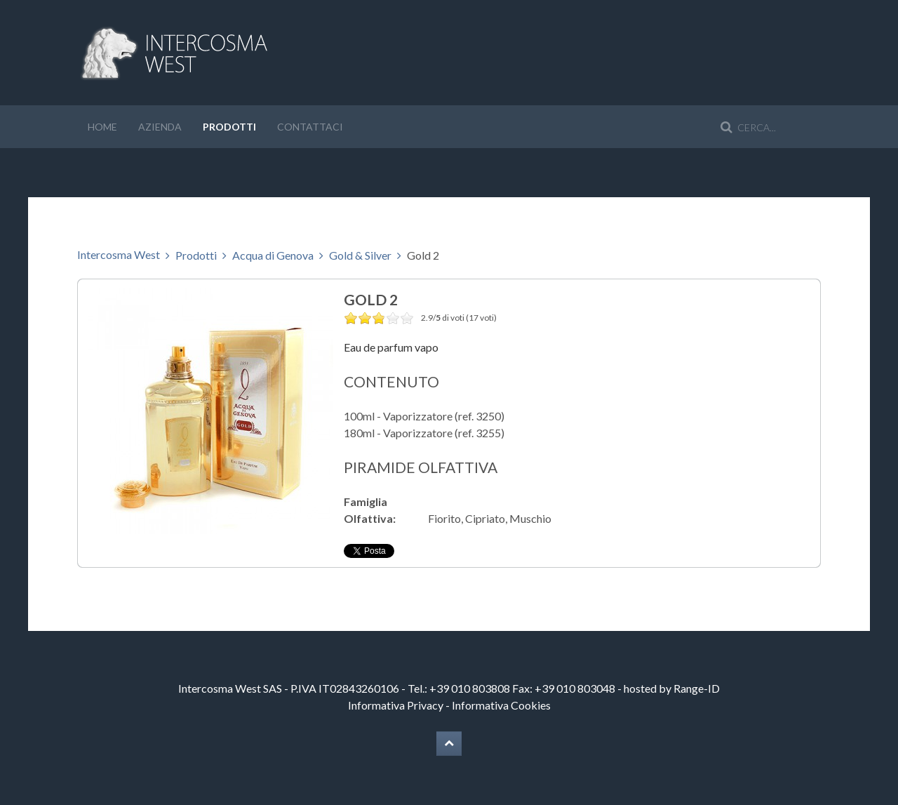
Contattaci (310, 127)
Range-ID (697, 688)
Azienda (160, 127)
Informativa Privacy (395, 705)
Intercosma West (118, 254)
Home (102, 127)
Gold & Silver (360, 255)
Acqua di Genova (273, 255)
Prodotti (229, 127)
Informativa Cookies (501, 705)
